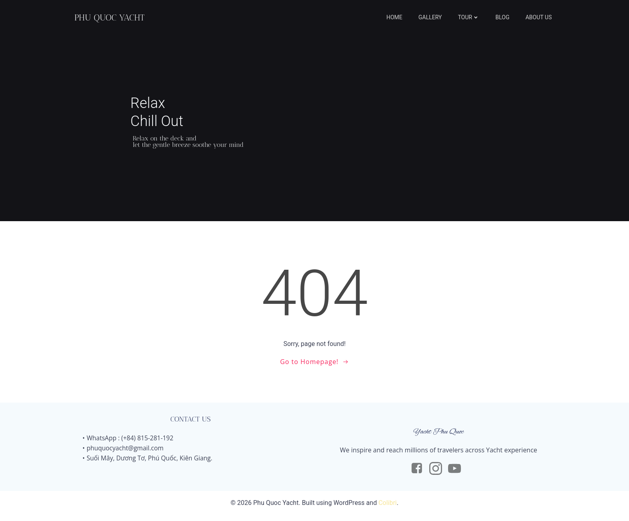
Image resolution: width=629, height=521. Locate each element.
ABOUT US (540, 18)
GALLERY (432, 18)
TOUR (470, 18)
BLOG (504, 18)
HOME (396, 18)
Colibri (387, 509)
